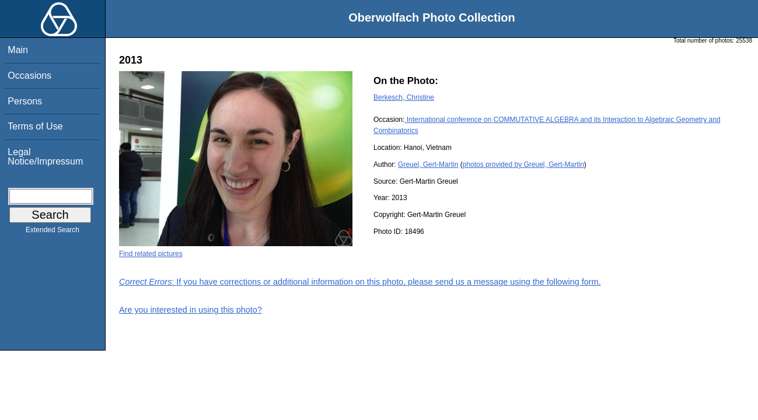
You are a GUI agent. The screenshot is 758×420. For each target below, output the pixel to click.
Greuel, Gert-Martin (428, 164)
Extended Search (52, 232)
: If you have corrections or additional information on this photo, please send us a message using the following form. (360, 281)
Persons (25, 101)
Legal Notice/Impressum (45, 156)
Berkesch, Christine (403, 97)
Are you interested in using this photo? (190, 309)
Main (18, 50)
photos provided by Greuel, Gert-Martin (523, 164)
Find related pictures (151, 254)
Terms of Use (35, 126)
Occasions (29, 75)
